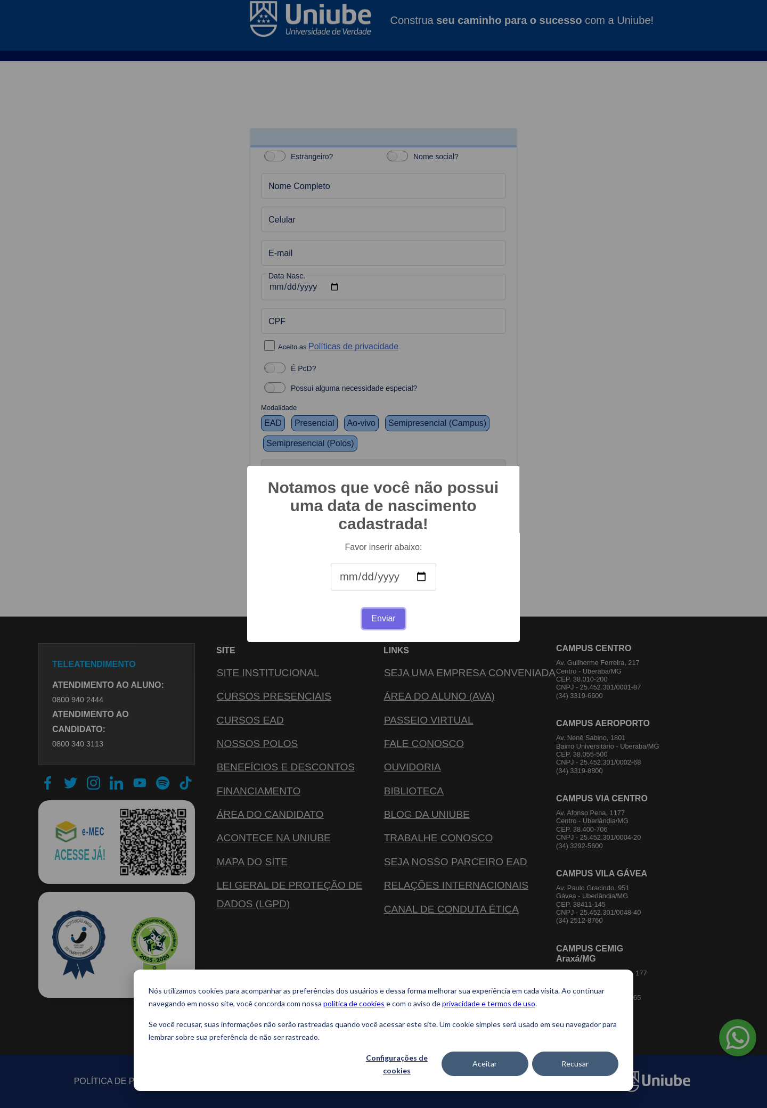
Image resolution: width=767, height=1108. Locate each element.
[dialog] (383, 1030)
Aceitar (484, 1063)
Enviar (383, 618)
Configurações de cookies (397, 1064)
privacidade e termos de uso (488, 1003)
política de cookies (354, 1003)
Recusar (575, 1063)
